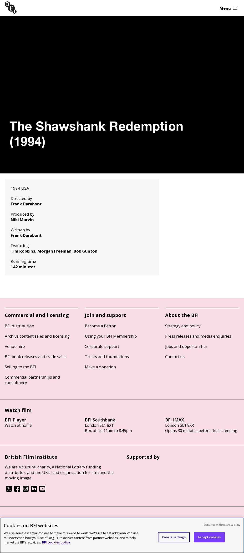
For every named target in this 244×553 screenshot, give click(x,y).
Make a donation (100, 367)
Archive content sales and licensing (37, 336)
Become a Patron (100, 326)
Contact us (175, 356)
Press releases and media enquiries (198, 336)
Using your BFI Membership (111, 336)
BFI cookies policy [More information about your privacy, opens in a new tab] (56, 542)
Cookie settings (174, 537)
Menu (228, 8)
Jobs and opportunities (186, 346)
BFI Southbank (100, 420)
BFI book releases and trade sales (35, 356)
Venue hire (15, 346)
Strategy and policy (182, 326)
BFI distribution (19, 326)
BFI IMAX (174, 420)
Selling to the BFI (20, 367)
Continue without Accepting (221, 524)
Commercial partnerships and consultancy (32, 379)
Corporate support (102, 346)
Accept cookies (209, 537)
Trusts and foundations (107, 356)
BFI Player (15, 420)
